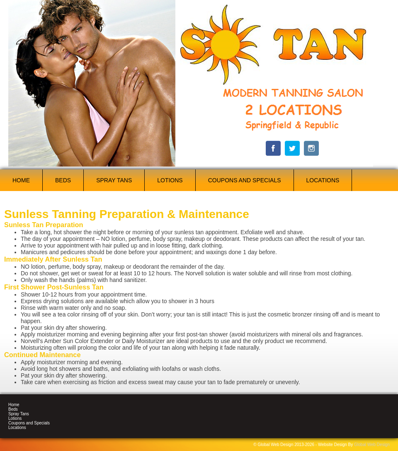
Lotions (169, 180)
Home (21, 180)
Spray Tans (114, 180)
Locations (323, 180)
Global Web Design (372, 444)
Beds (63, 180)
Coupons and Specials (244, 180)
